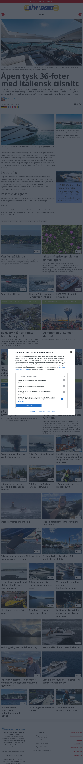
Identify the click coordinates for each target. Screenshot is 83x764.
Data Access (41, 411)
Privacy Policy (51, 411)
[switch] (63, 380)
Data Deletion (31, 411)
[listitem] (41, 376)
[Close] (71, 352)
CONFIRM (29, 405)
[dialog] (41, 382)
